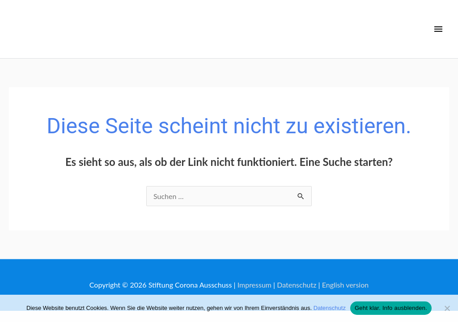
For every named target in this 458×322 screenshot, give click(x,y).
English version (345, 284)
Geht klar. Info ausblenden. (391, 308)
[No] (446, 308)
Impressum (254, 284)
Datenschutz (296, 284)
